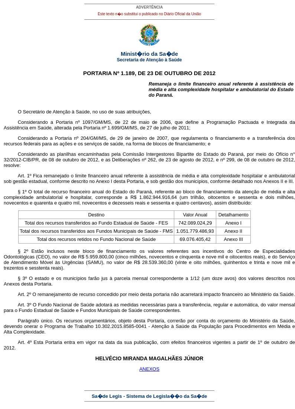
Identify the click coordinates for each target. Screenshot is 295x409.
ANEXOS (149, 369)
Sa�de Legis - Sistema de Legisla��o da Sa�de (149, 396)
